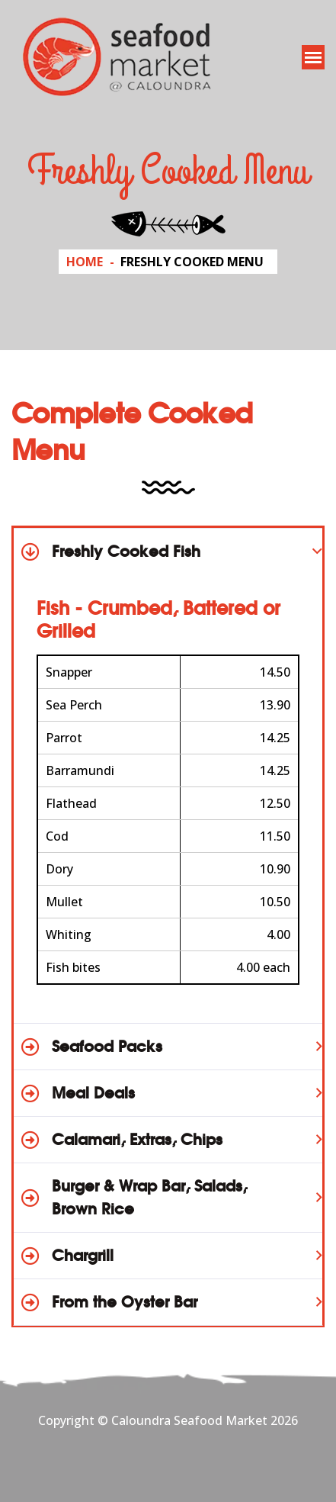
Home (84, 261)
